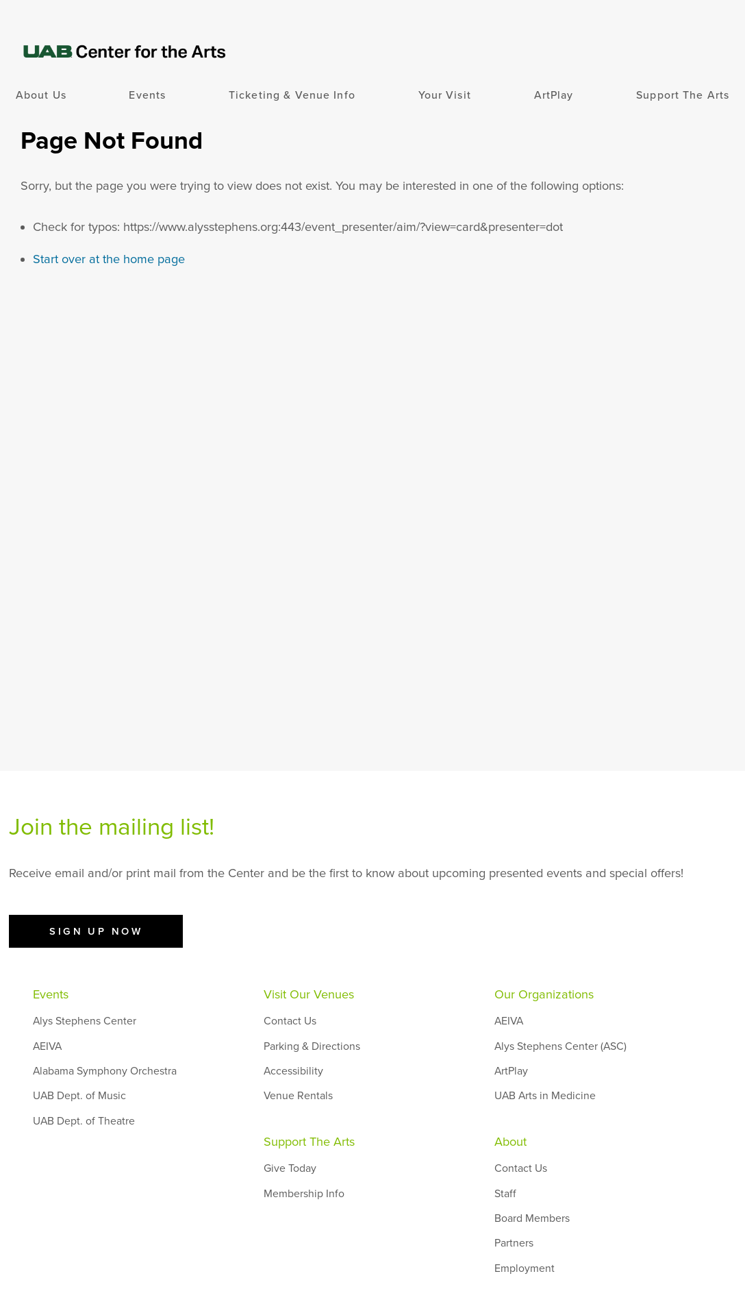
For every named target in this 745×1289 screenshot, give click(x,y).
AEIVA (47, 1046)
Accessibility (293, 1071)
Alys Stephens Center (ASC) (560, 1046)
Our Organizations (544, 994)
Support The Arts (682, 95)
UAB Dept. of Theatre (84, 1121)
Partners (513, 1243)
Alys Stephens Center (84, 1021)
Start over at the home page (109, 259)
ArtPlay (554, 95)
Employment (524, 1268)
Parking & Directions (312, 1046)
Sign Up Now (95, 931)
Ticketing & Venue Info (292, 95)
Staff (505, 1194)
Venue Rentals (298, 1096)
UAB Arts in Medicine (545, 1096)
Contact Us (290, 1021)
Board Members (532, 1218)
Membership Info (304, 1194)
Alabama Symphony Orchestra (105, 1071)
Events (147, 95)
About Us (41, 95)
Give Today (290, 1168)
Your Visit (444, 95)
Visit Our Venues (309, 994)
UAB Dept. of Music (79, 1096)
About (510, 1141)
